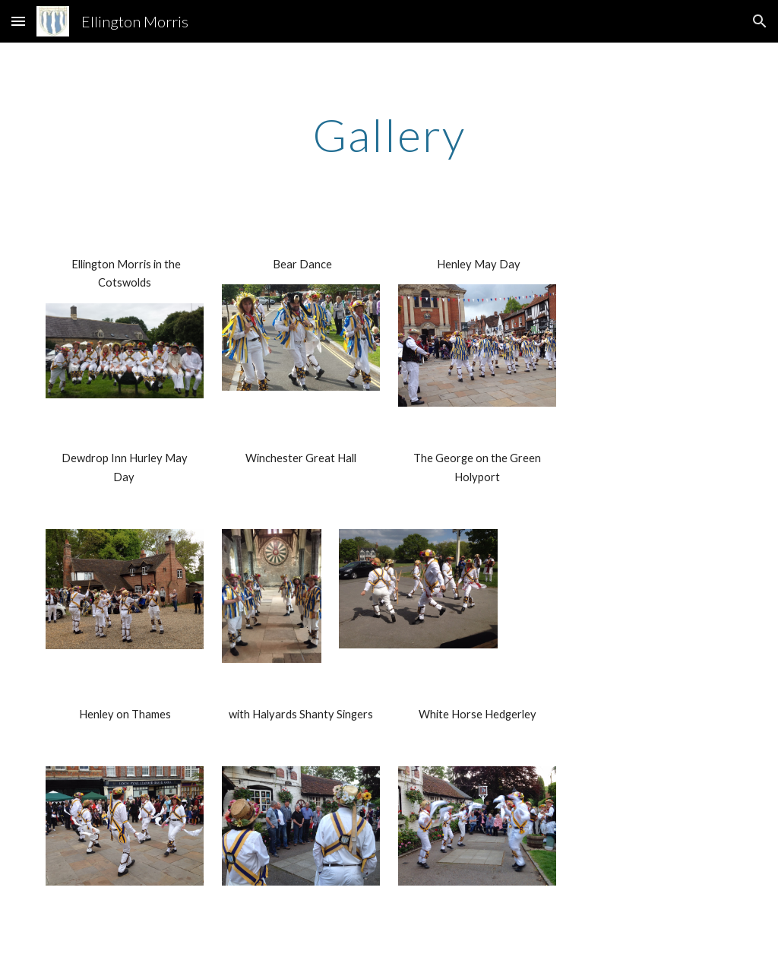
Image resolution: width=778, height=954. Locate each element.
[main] (389, 134)
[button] (18, 21)
